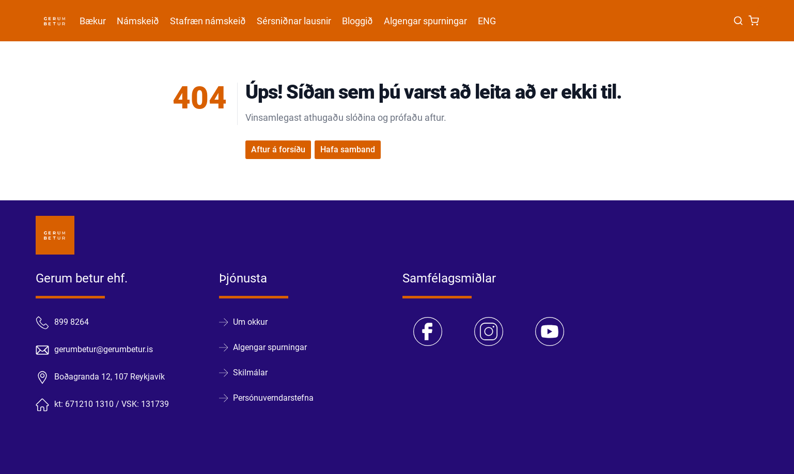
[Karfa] (754, 20)
